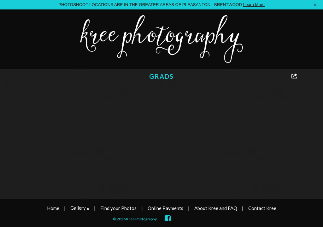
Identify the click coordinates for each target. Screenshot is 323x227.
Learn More (254, 4)
